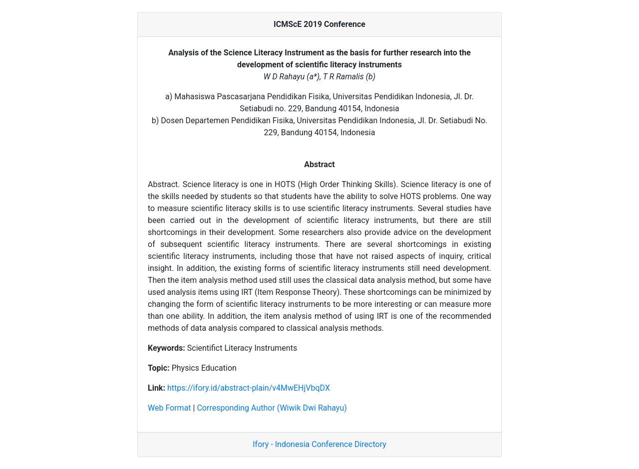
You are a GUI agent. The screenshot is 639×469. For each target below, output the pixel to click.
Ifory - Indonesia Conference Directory (319, 444)
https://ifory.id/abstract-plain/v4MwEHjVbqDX (248, 388)
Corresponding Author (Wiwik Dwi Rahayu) (271, 408)
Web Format (169, 408)
